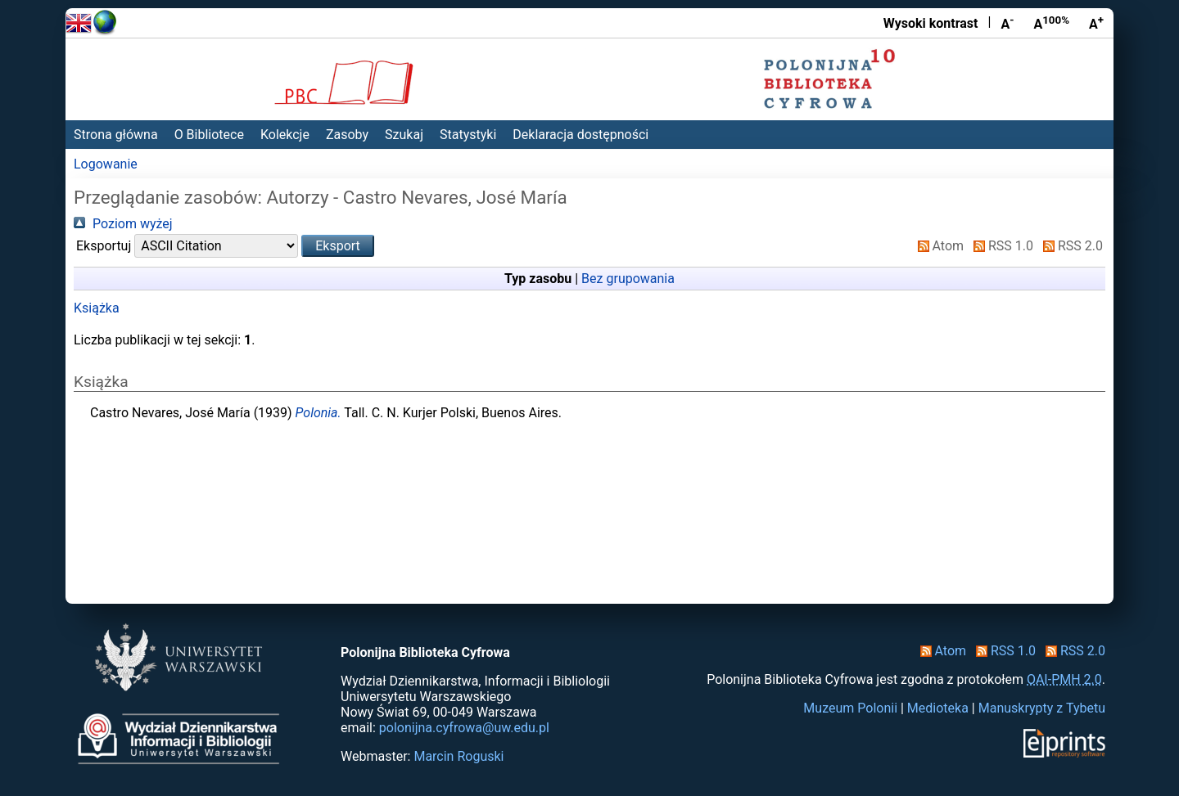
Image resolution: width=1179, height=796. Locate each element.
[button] (337, 246)
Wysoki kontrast (930, 23)
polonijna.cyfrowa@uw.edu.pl (464, 727)
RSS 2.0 (1070, 246)
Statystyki (468, 134)
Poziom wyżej (123, 224)
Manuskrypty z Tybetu (1041, 708)
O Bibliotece (209, 134)
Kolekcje (284, 134)
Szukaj (404, 134)
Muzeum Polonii (850, 708)
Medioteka (938, 708)
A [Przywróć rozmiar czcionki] (1051, 23)
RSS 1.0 (1000, 246)
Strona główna (116, 134)
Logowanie (106, 164)
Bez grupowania (628, 278)
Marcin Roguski (458, 756)
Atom (937, 246)
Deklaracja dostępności (580, 134)
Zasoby (347, 134)
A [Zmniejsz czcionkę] (1007, 23)
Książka (97, 308)
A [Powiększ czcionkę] (1096, 23)
